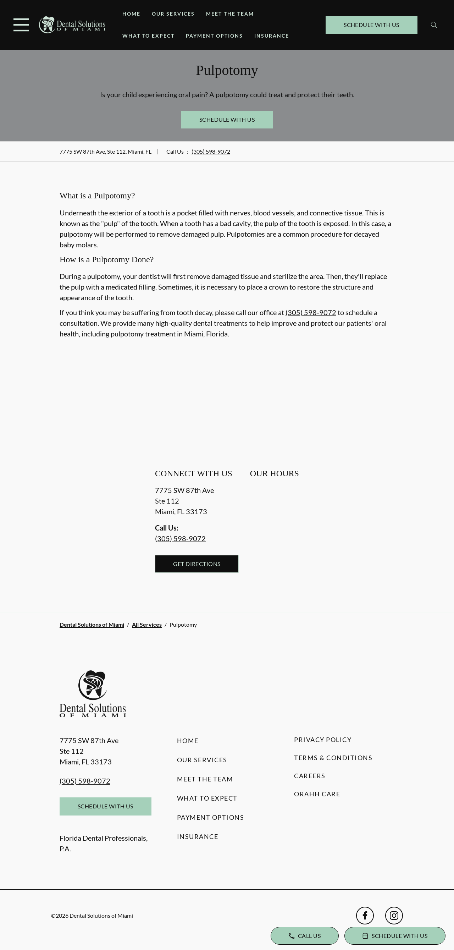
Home (131, 14)
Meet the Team (230, 14)
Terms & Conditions (333, 758)
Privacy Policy (322, 739)
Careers (310, 776)
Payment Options (214, 36)
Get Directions (197, 563)
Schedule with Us (371, 24)
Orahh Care (317, 794)
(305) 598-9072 (211, 151)
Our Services (173, 14)
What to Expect (148, 36)
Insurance (271, 36)
